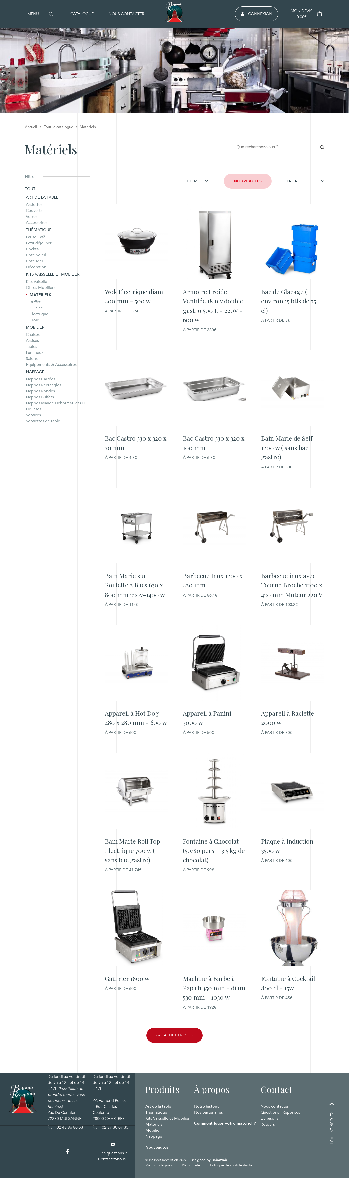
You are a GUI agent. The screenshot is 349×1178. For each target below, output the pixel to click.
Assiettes (34, 204)
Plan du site (191, 1165)
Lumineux (34, 352)
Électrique (39, 314)
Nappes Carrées (40, 379)
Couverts (34, 210)
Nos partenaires (208, 1112)
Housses (33, 409)
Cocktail (33, 249)
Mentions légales (158, 1165)
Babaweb (219, 1160)
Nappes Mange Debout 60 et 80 (55, 403)
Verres (31, 216)
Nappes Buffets (40, 397)
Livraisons (269, 1118)
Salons (32, 358)
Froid (34, 320)
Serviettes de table (43, 421)
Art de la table (42, 197)
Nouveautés (248, 181)
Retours (268, 1124)
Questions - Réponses (280, 1112)
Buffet (35, 302)
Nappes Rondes (40, 391)
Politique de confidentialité (231, 1165)
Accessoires (36, 222)
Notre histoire (207, 1106)
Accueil (31, 126)
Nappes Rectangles (43, 385)
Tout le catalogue (58, 126)
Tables (31, 346)
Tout (30, 189)
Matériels (40, 295)
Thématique (39, 230)
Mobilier (35, 327)
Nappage (35, 372)
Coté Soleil (36, 255)
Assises (32, 340)
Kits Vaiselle (36, 281)
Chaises (33, 334)
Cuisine (36, 308)
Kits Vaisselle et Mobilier (53, 274)
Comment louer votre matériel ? (225, 1123)
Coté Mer (34, 261)
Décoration (36, 267)
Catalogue (82, 14)
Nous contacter (126, 14)
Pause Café (36, 237)
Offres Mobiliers (40, 287)
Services (33, 415)
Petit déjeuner (39, 243)
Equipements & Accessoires (51, 364)
